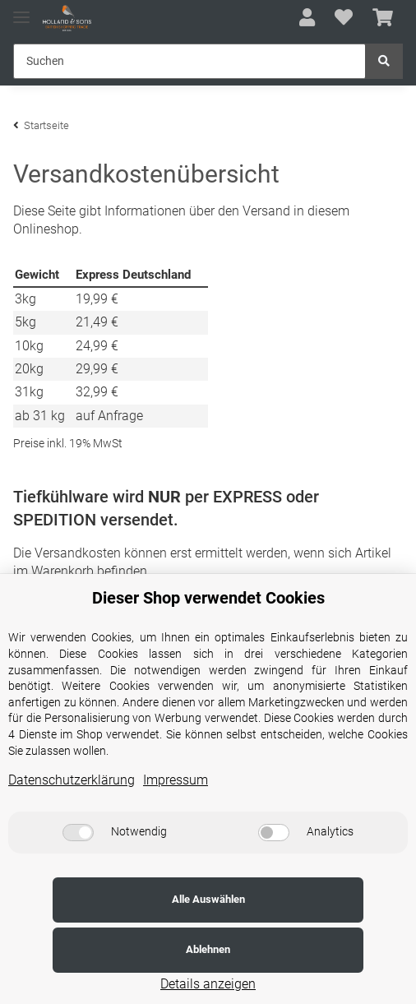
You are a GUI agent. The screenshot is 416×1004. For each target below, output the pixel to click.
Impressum (175, 830)
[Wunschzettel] (344, 18)
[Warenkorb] (383, 18)
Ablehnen (308, 949)
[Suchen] (189, 61)
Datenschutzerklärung (71, 830)
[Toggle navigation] (21, 10)
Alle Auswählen (108, 949)
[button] (307, 18)
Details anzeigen (208, 984)
